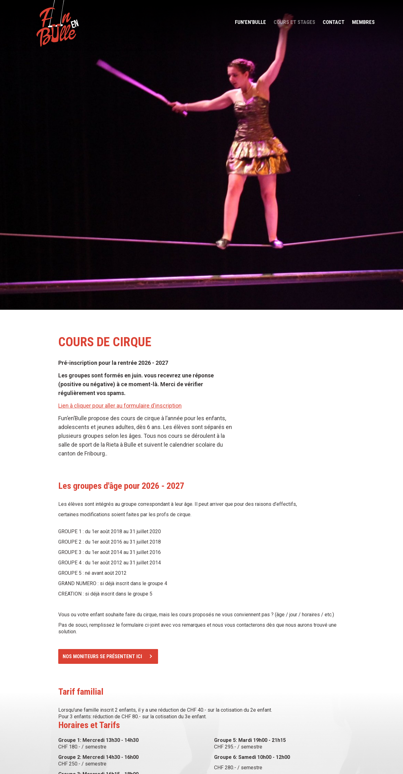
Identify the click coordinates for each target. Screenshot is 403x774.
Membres (363, 22)
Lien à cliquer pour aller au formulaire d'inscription (120, 405)
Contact (333, 22)
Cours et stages (294, 22)
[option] (201, 155)
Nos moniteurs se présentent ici (102, 656)
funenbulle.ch (57, 23)
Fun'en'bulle (250, 22)
